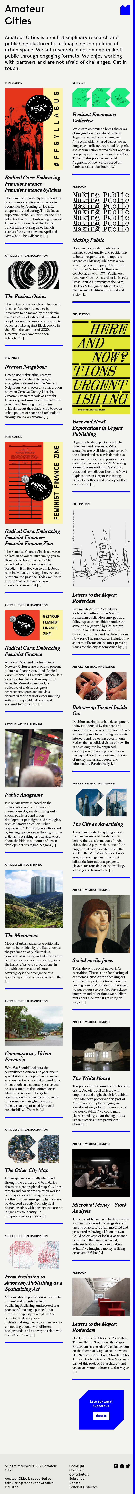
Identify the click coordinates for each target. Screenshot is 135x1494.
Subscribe (76, 1478)
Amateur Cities (24, 15)
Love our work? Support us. (101, 1404)
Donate (74, 1483)
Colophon (76, 1470)
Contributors (79, 1474)
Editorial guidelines (83, 1487)
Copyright (76, 1466)
